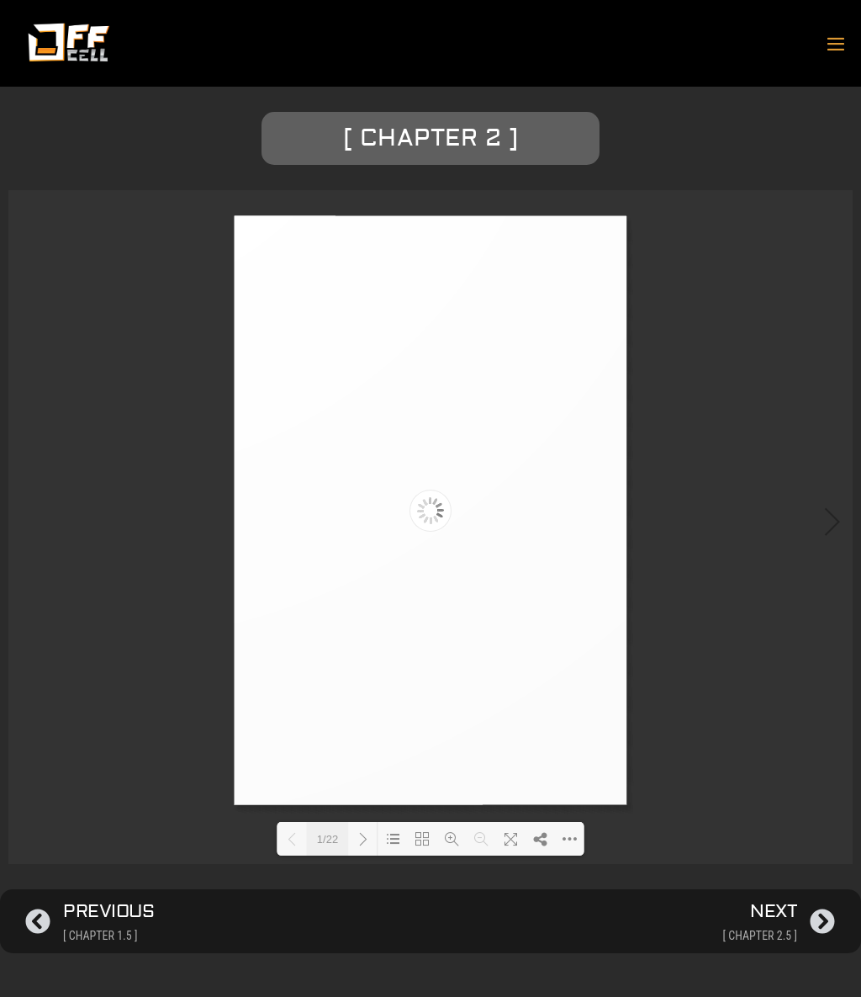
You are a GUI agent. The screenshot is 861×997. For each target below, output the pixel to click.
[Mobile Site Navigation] (835, 43)
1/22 (327, 839)
